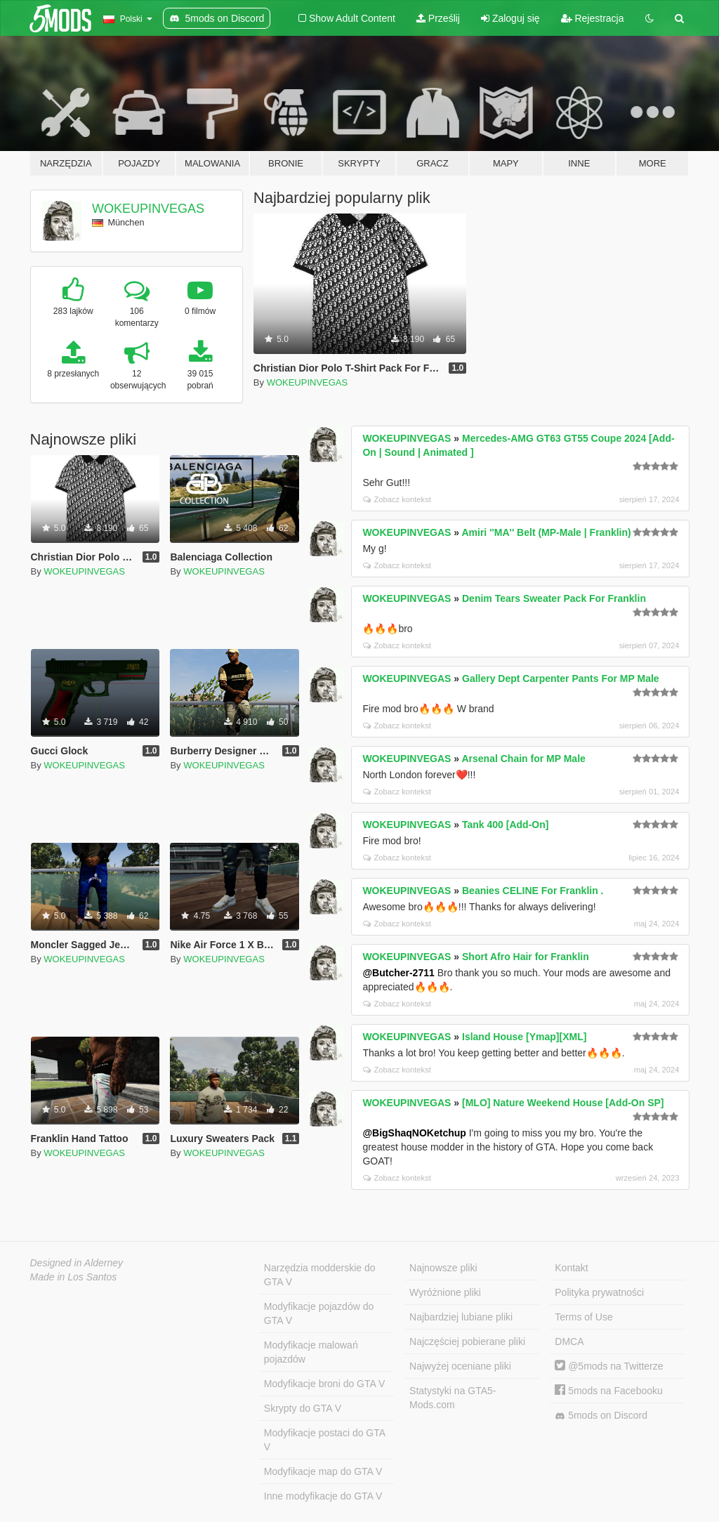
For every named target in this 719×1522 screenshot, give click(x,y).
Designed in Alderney (77, 1262)
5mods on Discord (601, 1416)
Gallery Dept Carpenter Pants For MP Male (560, 678)
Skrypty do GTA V (302, 1408)
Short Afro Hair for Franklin (525, 956)
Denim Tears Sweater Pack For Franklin (554, 598)
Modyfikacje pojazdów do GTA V (319, 1313)
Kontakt (571, 1267)
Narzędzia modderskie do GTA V (320, 1274)
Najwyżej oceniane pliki (460, 1366)
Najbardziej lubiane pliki (461, 1317)
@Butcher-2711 (398, 972)
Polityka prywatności (599, 1292)
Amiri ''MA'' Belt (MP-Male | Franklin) (546, 532)
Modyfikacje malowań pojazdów (311, 1352)
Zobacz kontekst (396, 499)
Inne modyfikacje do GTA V (323, 1496)
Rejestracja (592, 18)
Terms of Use (583, 1317)
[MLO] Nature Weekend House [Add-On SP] (563, 1102)
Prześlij (438, 18)
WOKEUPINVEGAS (148, 209)
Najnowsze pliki (443, 1267)
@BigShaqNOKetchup (414, 1133)
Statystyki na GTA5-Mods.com (452, 1397)
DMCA (569, 1341)
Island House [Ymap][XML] (524, 1036)
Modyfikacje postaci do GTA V (324, 1439)
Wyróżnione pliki (445, 1292)
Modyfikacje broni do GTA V (324, 1383)
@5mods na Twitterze (609, 1366)
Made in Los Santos (73, 1276)
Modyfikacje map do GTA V (323, 1471)
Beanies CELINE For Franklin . (533, 890)
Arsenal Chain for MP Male (523, 758)
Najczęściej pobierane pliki (467, 1341)
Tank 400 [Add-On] (505, 824)
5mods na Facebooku (609, 1390)
